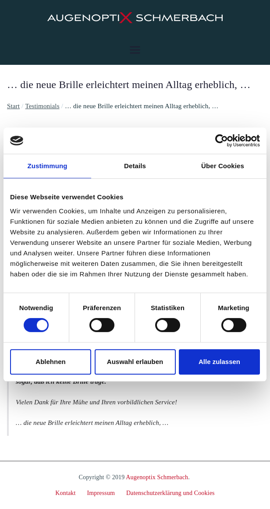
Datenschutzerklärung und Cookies (170, 493)
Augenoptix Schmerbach (157, 477)
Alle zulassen (219, 361)
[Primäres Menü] (135, 50)
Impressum (101, 493)
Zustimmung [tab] (48, 166)
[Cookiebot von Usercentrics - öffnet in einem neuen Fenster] (221, 140)
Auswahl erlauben (135, 361)
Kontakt (65, 493)
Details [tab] (135, 166)
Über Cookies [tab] (222, 166)
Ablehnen (50, 361)
